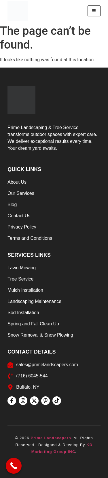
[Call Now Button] (14, 466)
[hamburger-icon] (94, 10)
